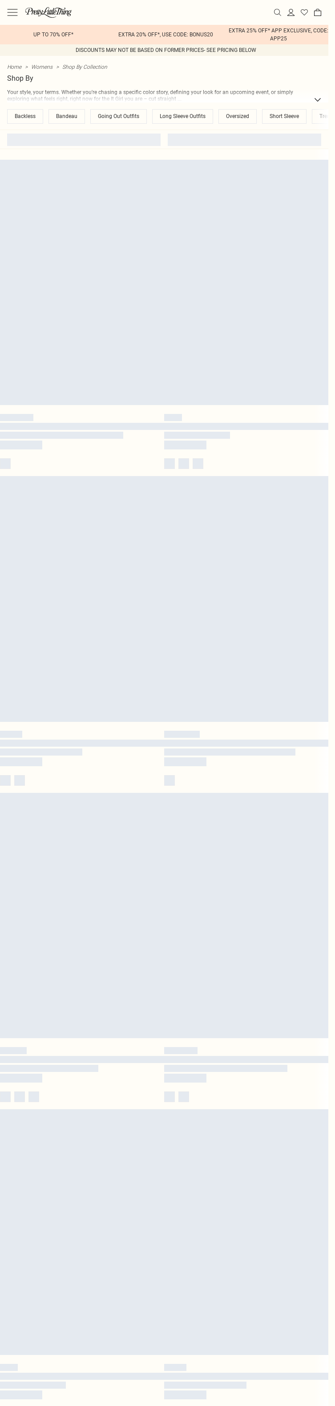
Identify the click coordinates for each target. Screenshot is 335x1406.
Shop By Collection (84, 66)
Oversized (237, 116)
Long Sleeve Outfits (183, 116)
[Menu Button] (12, 12)
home (14, 66)
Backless (25, 116)
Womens (41, 66)
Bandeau (66, 116)
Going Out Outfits (118, 116)
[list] (164, 35)
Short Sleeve (284, 116)
